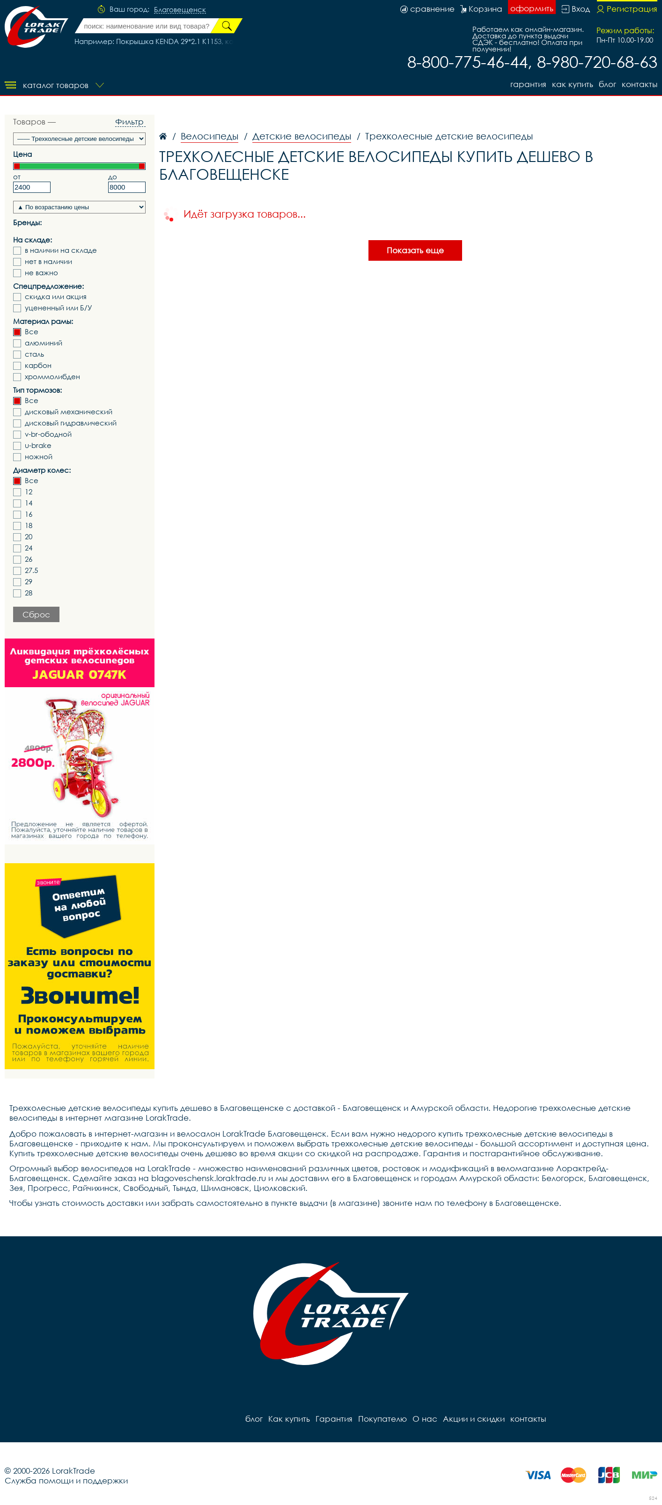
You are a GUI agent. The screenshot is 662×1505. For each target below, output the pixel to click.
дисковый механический (68, 411)
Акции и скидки (474, 1419)
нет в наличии (48, 261)
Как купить (572, 84)
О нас (424, 1419)
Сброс (36, 614)
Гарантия (528, 84)
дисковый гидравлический (71, 422)
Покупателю (382, 1419)
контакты (639, 84)
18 (28, 525)
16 (28, 514)
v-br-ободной (48, 434)
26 (28, 559)
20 (28, 536)
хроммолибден (52, 376)
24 (28, 547)
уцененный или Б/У (58, 307)
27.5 (31, 570)
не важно (41, 272)
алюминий (43, 342)
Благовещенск (180, 10)
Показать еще (415, 250)
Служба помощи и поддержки (66, 1480)
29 (28, 581)
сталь (34, 354)
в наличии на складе (61, 250)
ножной (38, 456)
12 (28, 491)
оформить (531, 8)
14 (28, 503)
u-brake (38, 445)
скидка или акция (56, 296)
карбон (38, 365)
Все (31, 331)
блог (607, 84)
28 (28, 592)
